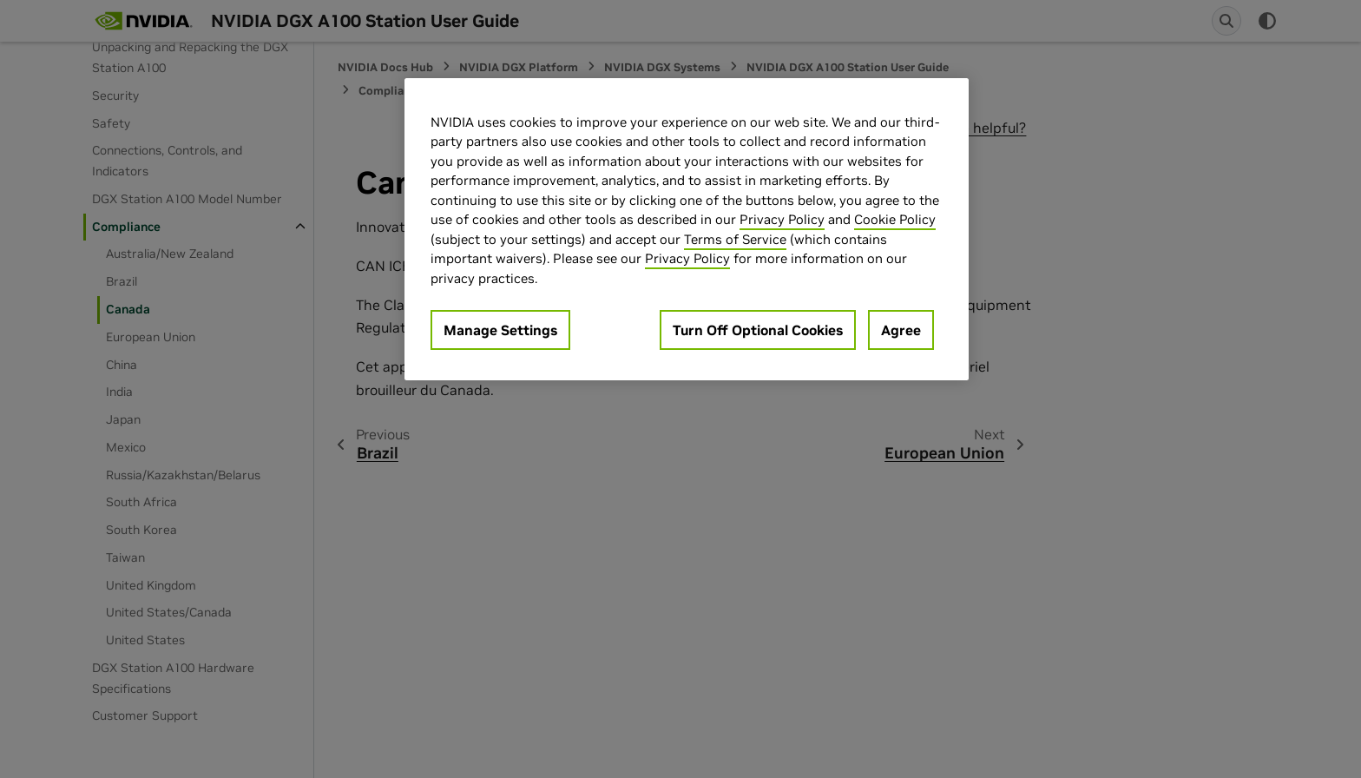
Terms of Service (735, 239)
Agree (901, 330)
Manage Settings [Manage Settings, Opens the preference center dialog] (500, 330)
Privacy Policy (782, 219)
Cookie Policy (895, 219)
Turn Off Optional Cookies (758, 330)
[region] (686, 229)
